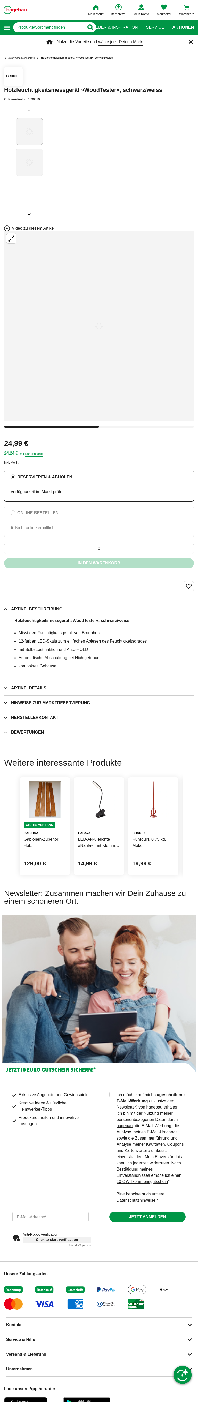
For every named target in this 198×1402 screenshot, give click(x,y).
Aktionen (183, 27)
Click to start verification (57, 1240)
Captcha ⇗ (80, 1245)
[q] (49, 27)
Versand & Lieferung (26, 1354)
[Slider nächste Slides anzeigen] (29, 212)
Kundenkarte (34, 454)
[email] (50, 1217)
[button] (7, 27)
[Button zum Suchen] (89, 27)
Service (155, 27)
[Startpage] (15, 10)
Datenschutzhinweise (136, 1200)
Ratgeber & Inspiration (111, 27)
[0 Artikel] (99, 548)
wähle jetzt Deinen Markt (120, 42)
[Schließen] (191, 42)
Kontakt (14, 1325)
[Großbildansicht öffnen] (99, 326)
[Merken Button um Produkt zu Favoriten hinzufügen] (189, 586)
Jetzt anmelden (147, 1217)
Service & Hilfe (20, 1339)
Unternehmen (19, 1369)
